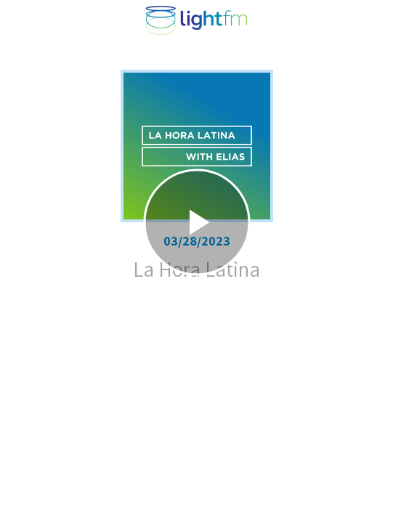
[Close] (20, 20)
